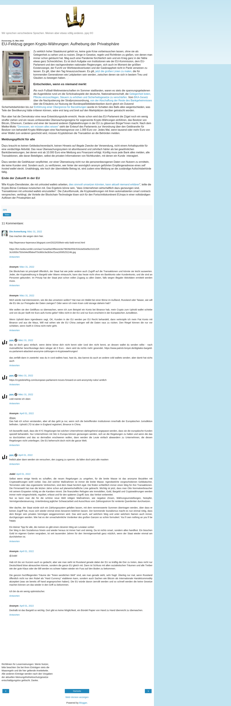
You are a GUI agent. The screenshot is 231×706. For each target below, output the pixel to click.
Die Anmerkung (17, 231)
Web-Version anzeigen (77, 697)
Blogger (83, 703)
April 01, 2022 (27, 413)
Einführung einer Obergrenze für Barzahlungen (59, 107)
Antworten (14, 257)
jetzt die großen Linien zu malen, (113, 71)
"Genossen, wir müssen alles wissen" (38, 126)
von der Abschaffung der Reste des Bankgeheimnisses (121, 100)
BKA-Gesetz (141, 97)
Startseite (77, 691)
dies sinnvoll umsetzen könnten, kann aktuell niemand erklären (104, 184)
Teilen (6, 215)
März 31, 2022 (34, 231)
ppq (11, 340)
